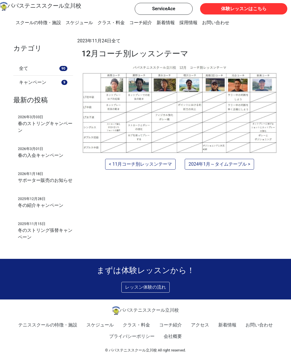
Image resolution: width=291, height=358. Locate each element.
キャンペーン (43, 82)
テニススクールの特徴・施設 (47, 325)
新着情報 (166, 22)
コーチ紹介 (140, 22)
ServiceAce (163, 8)
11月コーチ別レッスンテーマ (142, 164)
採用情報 (188, 22)
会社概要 (173, 336)
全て (115, 40)
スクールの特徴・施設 (38, 22)
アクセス (200, 325)
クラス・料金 (111, 22)
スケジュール (79, 22)
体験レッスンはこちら (244, 8)
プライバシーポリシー (132, 336)
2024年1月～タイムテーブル (217, 164)
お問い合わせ (215, 22)
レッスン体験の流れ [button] (145, 287)
